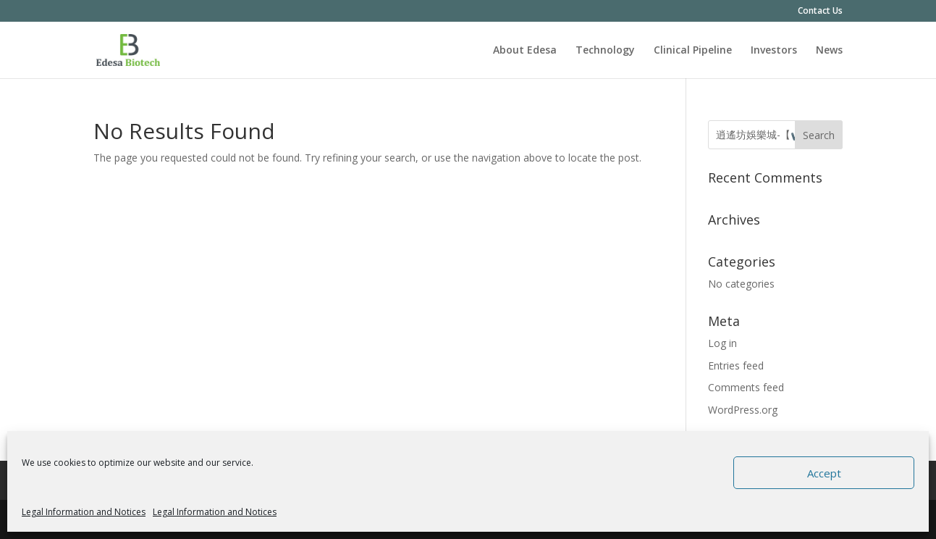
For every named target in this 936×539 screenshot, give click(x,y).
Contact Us (820, 12)
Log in (722, 343)
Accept (824, 473)
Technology (605, 51)
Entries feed (736, 365)
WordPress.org (742, 410)
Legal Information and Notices (84, 512)
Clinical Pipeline (693, 51)
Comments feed (746, 387)
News (829, 51)
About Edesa (525, 51)
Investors (774, 51)
